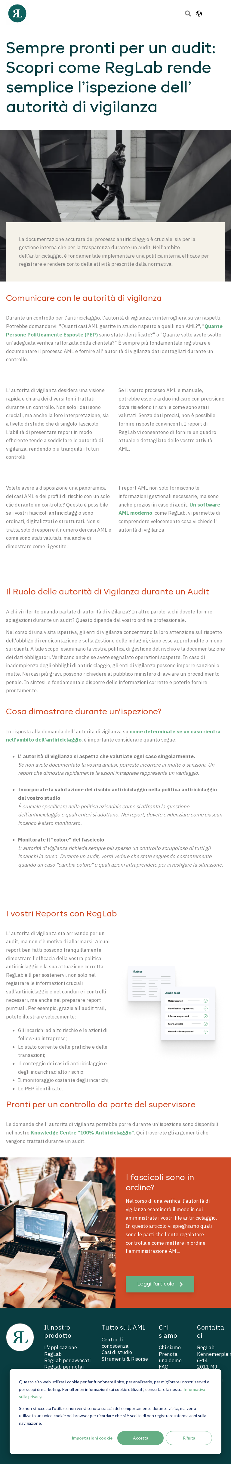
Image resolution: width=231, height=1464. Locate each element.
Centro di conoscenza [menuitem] (115, 1343)
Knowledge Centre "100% (63, 1132)
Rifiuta (189, 1437)
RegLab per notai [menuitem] (64, 1367)
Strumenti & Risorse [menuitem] (125, 1359)
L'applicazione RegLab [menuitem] (60, 1350)
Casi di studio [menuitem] (117, 1352)
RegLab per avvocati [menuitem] (67, 1360)
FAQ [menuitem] (163, 1367)
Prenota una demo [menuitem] (170, 1357)
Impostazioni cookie (92, 1437)
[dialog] (115, 1411)
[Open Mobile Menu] (220, 13)
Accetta (140, 1437)
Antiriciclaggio (113, 1132)
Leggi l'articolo (160, 1284)
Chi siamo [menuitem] (170, 1347)
